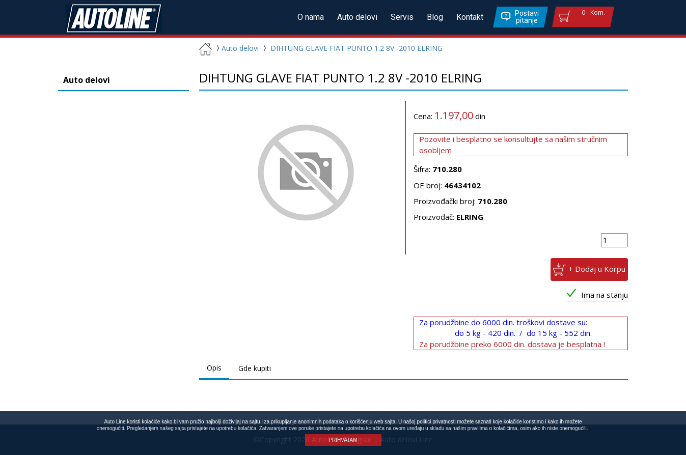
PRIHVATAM (342, 440)
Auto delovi (357, 17)
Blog (435, 17)
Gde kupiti (254, 368)
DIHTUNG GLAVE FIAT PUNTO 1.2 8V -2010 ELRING (356, 48)
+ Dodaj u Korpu (596, 269)
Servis (402, 17)
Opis (214, 368)
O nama (310, 17)
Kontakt (469, 17)
